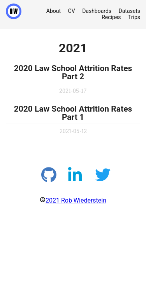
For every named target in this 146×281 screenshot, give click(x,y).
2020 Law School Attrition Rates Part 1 (73, 113)
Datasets (129, 11)
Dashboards (96, 11)
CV (71, 11)
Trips (134, 17)
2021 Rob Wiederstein (76, 200)
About (53, 11)
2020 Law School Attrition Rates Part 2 (73, 72)
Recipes (111, 17)
